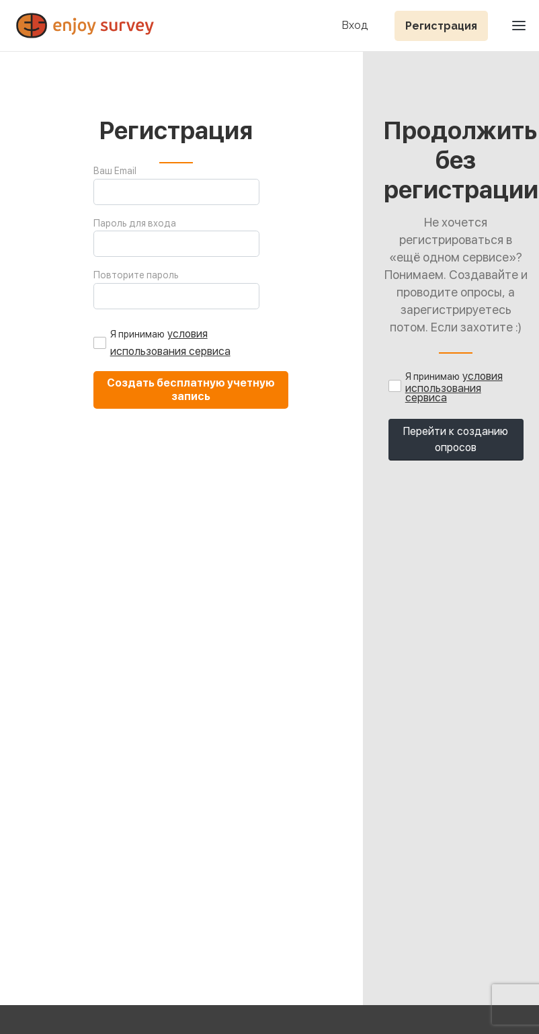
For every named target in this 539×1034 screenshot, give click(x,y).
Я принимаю (137, 334)
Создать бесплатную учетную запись (191, 389)
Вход (354, 26)
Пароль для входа (134, 223)
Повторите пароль (136, 275)
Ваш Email (114, 170)
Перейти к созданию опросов (455, 439)
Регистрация (441, 25)
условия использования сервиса (454, 387)
